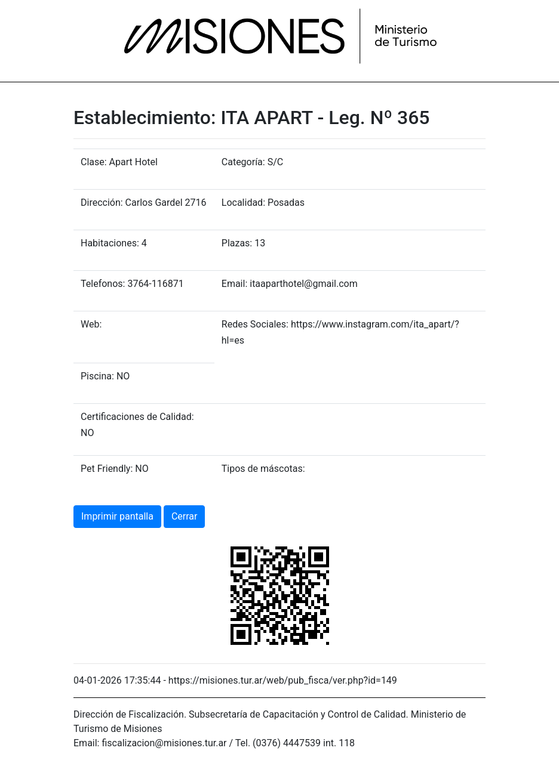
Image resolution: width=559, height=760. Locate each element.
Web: (91, 324)
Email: (234, 283)
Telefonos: (103, 283)
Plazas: (237, 243)
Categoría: (243, 162)
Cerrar (184, 516)
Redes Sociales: (255, 324)
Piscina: (97, 376)
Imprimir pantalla (117, 516)
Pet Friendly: (107, 468)
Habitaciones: (110, 243)
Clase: (94, 162)
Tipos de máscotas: (263, 468)
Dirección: (102, 202)
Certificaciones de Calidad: (137, 416)
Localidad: (243, 202)
